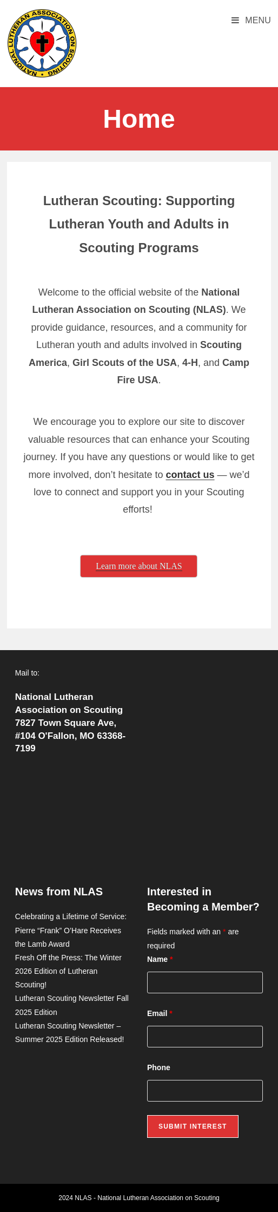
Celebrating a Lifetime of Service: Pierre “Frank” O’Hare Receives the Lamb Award (71, 930)
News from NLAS (59, 891)
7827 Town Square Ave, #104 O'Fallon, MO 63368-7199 (70, 736)
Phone (158, 1067)
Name (160, 959)
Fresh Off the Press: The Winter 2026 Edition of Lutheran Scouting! (68, 971)
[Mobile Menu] (251, 20)
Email (160, 1013)
